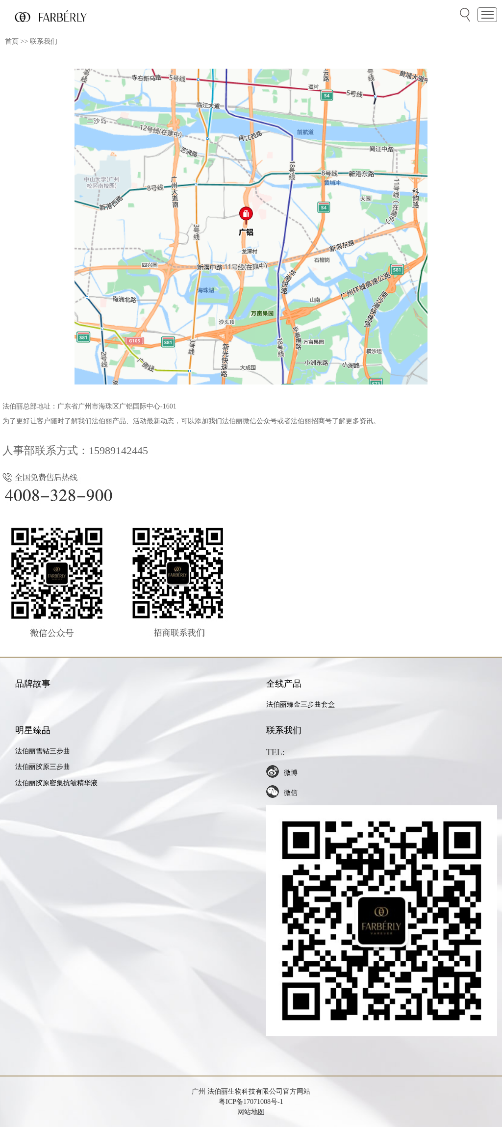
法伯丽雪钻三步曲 (42, 751)
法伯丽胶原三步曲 (42, 766)
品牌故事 (32, 684)
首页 (12, 41)
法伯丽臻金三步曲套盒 (300, 704)
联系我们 (43, 41)
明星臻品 (32, 730)
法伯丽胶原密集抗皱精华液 (56, 783)
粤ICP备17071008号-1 (251, 1101)
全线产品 (283, 684)
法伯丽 (216, 1091)
